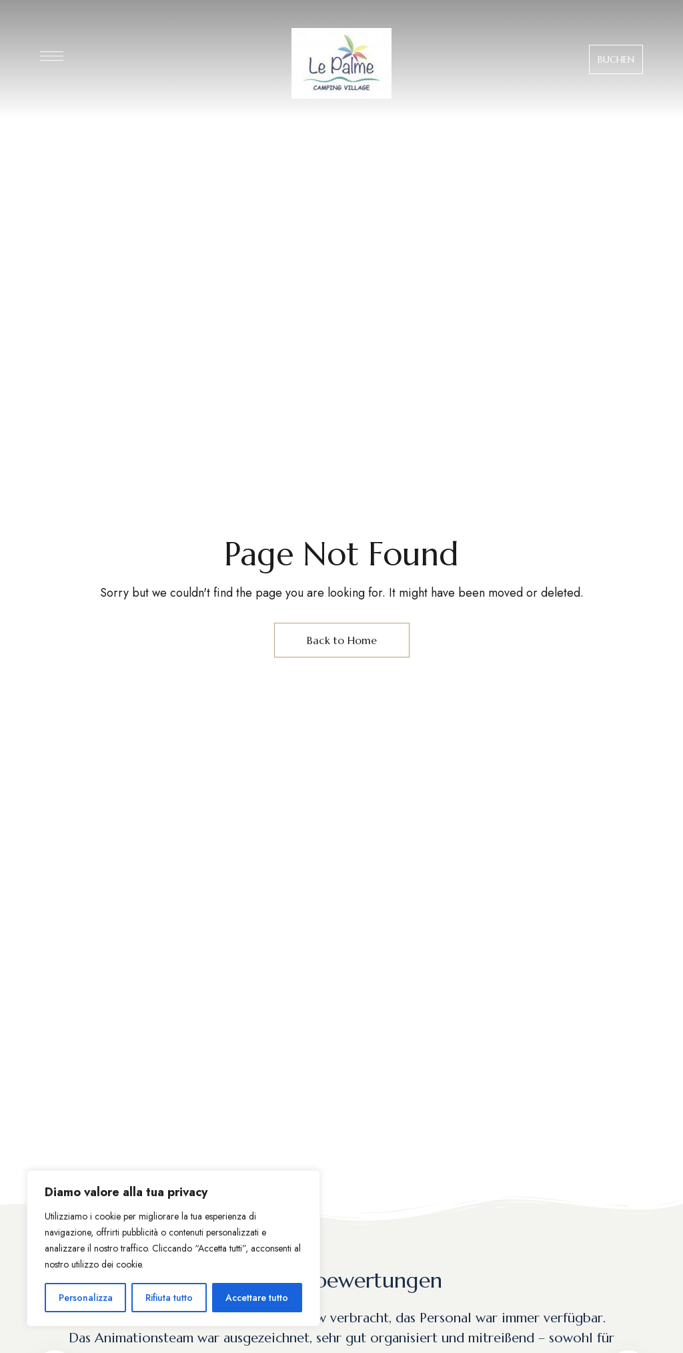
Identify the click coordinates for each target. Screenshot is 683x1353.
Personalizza (86, 1297)
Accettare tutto (256, 1297)
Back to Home (342, 640)
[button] (616, 59)
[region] (173, 1248)
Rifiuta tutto (169, 1297)
